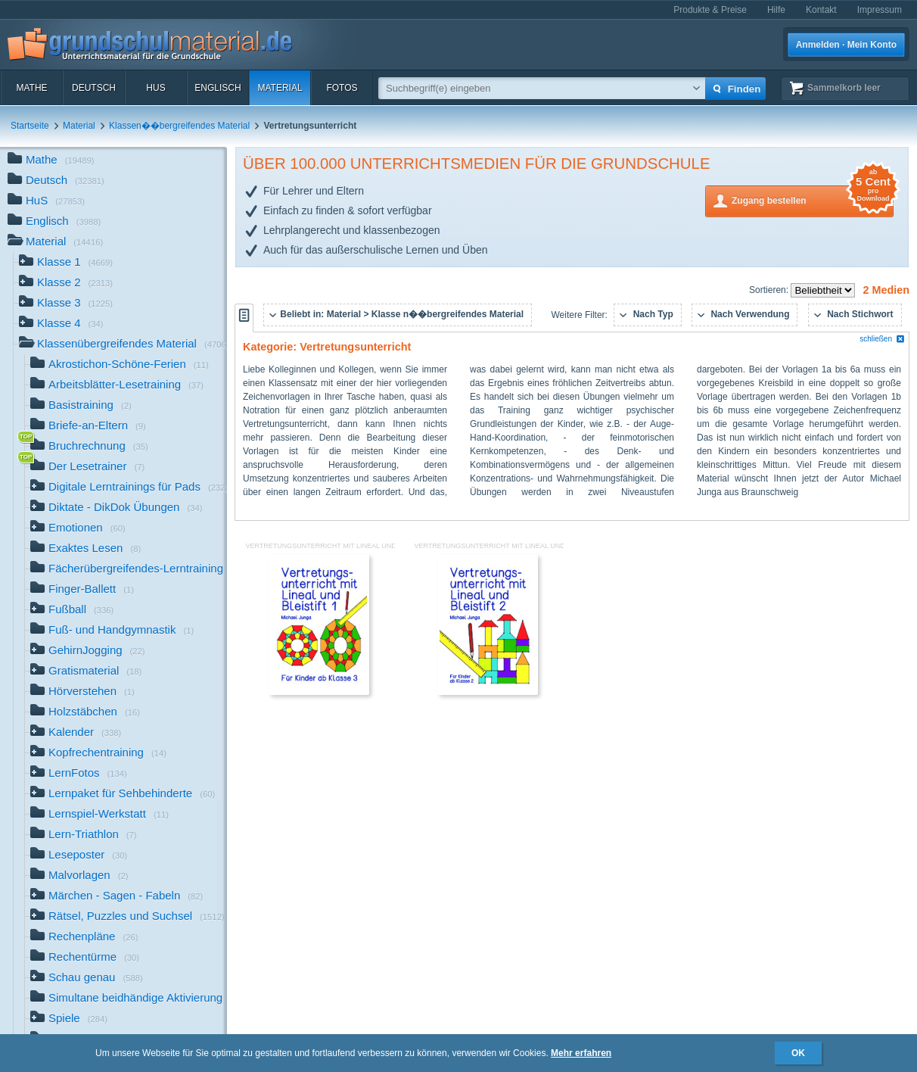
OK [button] (798, 1053)
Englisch (217, 88)
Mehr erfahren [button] (581, 1053)
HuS (155, 88)
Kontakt (821, 10)
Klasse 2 (66, 283)
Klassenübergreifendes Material (123, 344)
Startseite (30, 125)
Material (279, 88)
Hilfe (776, 10)
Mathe (31, 88)
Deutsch (94, 88)
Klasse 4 (61, 324)
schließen (882, 339)
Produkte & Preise (710, 10)
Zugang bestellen (813, 199)
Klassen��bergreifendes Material (179, 125)
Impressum (879, 10)
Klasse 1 (66, 263)
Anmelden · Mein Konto (846, 44)
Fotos (341, 88)
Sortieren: (770, 290)
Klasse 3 (66, 303)
